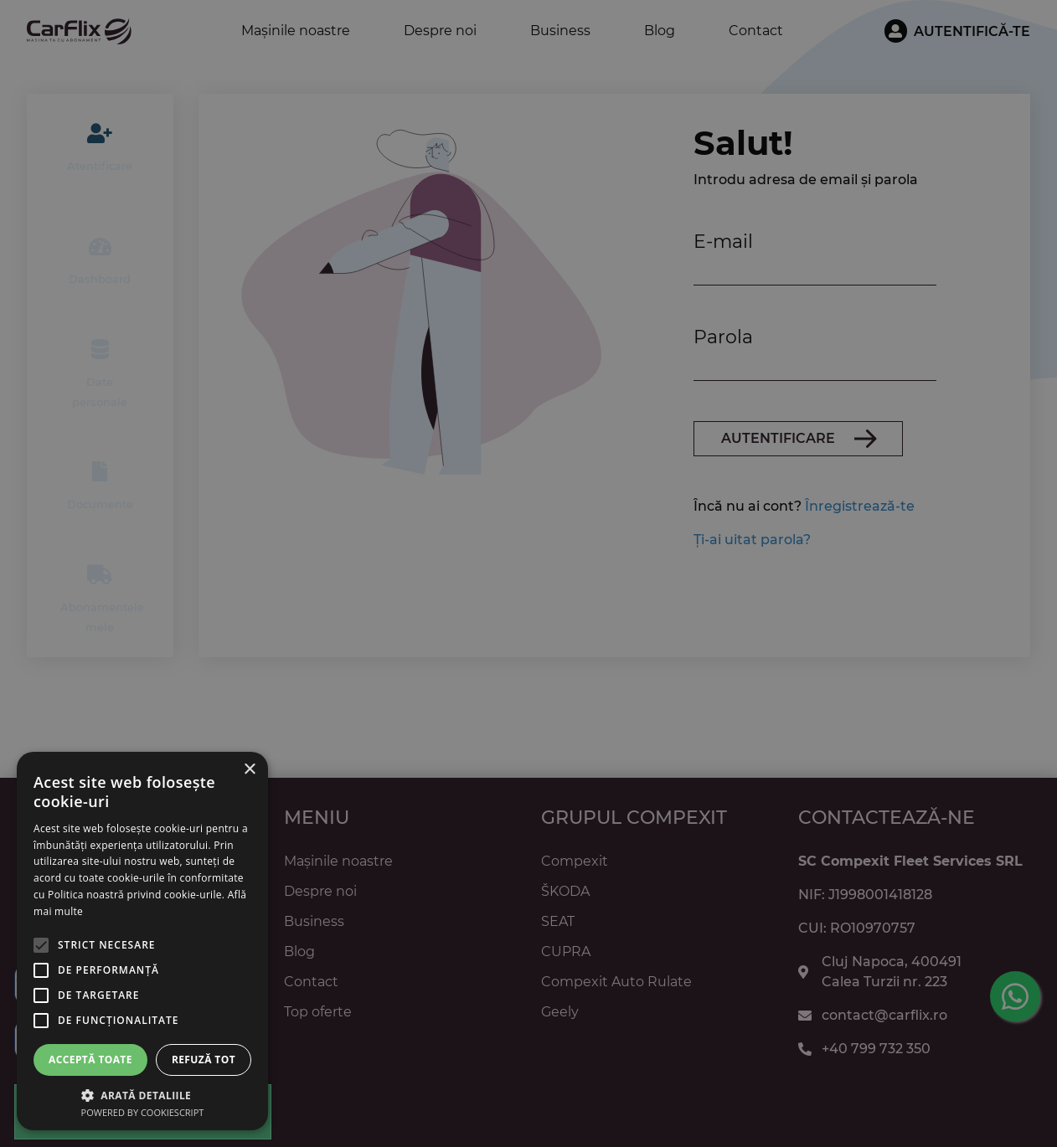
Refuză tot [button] (203, 1059)
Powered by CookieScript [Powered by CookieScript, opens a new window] (142, 1112)
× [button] (249, 770)
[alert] (528, 573)
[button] (142, 1094)
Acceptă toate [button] (90, 1059)
